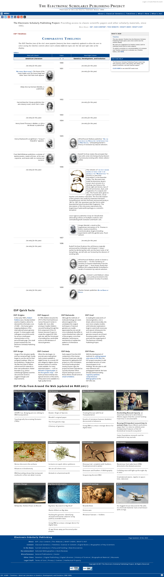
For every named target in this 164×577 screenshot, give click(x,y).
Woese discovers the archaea (25, 464)
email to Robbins (68, 377)
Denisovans (87, 510)
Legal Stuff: (29, 560)
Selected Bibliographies (45, 551)
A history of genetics (56, 426)
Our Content (45, 542)
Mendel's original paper (47, 370)
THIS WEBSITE (113, 27)
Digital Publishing (51, 557)
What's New (144, 14)
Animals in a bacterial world (59, 473)
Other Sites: (29, 557)
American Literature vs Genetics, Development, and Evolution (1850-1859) (45, 575)
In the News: (29, 548)
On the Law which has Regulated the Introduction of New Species (93, 141)
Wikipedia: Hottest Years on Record (27, 506)
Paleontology (88, 442)
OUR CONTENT (100, 27)
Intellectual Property (72, 560)
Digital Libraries (67, 557)
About (101, 14)
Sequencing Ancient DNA (92, 475)
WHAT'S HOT (137, 27)
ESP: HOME (5, 575)
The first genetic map (57, 422)
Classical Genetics (115, 14)
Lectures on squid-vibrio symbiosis (62, 464)
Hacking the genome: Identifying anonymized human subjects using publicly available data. (62, 516)
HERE (122, 51)
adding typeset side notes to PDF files (96, 357)
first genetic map (47, 373)
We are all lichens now (57, 468)
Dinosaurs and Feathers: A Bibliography (97, 470)
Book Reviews (62, 551)
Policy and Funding (60, 548)
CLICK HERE (117, 68)
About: (31, 542)
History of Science (83, 557)
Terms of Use (41, 560)
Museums (115, 557)
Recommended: (27, 551)
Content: (30, 545)
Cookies (59, 560)
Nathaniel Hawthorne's (24, 71)
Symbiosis (52, 442)
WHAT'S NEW (125, 27)
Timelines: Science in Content (64, 545)
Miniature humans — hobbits (94, 515)
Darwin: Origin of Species (58, 413)
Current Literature (42, 548)
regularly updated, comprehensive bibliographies (93, 377)
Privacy (51, 560)
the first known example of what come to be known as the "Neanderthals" (97, 172)
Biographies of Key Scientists (103, 545)
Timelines (131, 14)
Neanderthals (88, 506)
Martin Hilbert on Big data (58, 510)
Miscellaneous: (27, 554)
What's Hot (157, 14)
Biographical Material (101, 557)
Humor (57, 554)
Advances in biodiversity (23, 468)
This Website (57, 542)
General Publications (44, 554)
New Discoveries (76, 548)
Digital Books (83, 545)
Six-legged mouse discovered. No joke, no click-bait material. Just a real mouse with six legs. (132, 508)
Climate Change (20, 484)
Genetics (39, 557)
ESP (91, 27)
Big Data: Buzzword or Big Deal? (61, 506)
